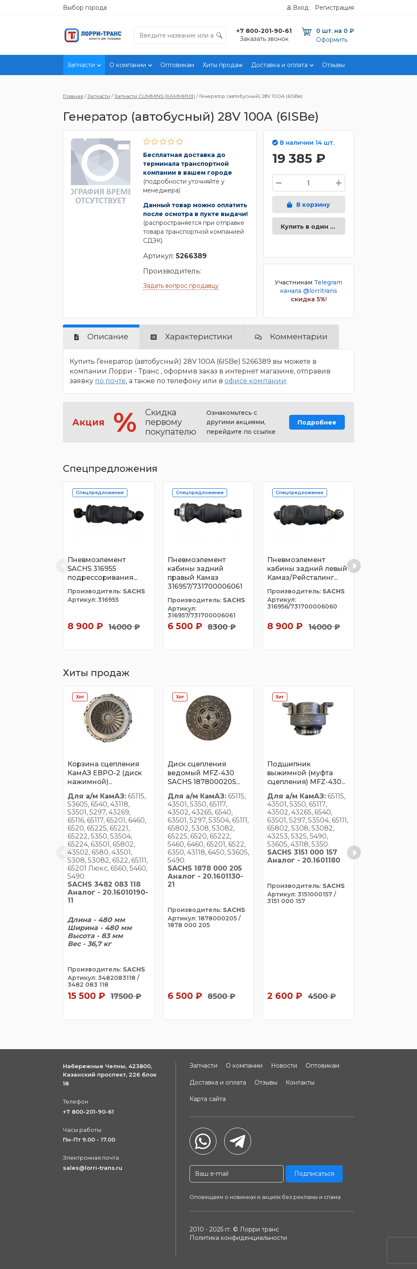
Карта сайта (208, 1099)
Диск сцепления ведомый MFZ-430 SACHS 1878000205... (204, 773)
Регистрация (334, 7)
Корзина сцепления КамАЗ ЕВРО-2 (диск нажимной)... (105, 773)
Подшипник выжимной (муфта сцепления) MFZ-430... (306, 773)
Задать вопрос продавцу (181, 286)
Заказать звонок (264, 39)
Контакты (367, 65)
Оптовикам (177, 65)
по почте (110, 381)
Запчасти (81, 65)
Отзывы (333, 65)
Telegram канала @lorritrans (311, 287)
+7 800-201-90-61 (88, 1111)
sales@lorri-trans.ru (92, 1167)
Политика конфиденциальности (238, 1238)
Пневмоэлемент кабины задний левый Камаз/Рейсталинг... (307, 569)
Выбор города (85, 7)
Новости (284, 1065)
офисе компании (255, 381)
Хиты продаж (223, 65)
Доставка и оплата (279, 65)
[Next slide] (354, 566)
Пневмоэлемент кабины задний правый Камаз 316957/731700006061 (205, 573)
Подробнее (317, 422)
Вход (301, 7)
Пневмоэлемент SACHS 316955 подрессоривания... (102, 569)
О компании (127, 65)
